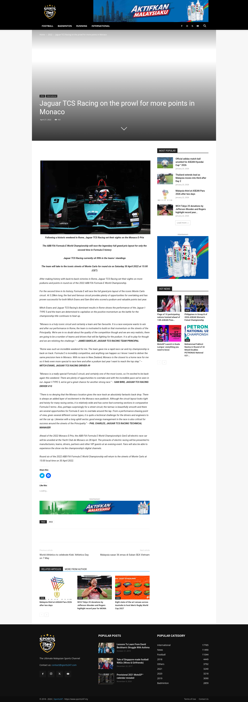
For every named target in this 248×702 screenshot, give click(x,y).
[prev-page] (41, 615)
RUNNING (81, 25)
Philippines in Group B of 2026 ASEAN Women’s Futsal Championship (196, 317)
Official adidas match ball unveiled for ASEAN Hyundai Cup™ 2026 (190, 162)
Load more (183, 222)
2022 (50, 34)
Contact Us (203, 699)
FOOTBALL (47, 25)
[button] (204, 26)
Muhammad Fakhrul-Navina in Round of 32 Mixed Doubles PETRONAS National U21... (195, 350)
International (51, 96)
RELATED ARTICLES (51, 569)
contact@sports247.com (64, 665)
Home (42, 34)
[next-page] (47, 615)
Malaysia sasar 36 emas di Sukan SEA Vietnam (125, 554)
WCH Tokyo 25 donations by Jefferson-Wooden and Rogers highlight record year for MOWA (91, 605)
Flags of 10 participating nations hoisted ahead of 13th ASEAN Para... (168, 317)
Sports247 (58, 699)
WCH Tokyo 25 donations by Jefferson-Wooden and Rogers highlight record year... (191, 209)
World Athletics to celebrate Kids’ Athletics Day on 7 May (64, 556)
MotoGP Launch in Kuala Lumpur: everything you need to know (168, 347)
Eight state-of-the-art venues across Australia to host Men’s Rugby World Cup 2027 (131, 605)
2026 (42, 598)
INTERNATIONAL (101, 25)
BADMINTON (65, 25)
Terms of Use (190, 699)
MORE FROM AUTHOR (76, 569)
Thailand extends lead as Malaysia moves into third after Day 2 (191, 178)
